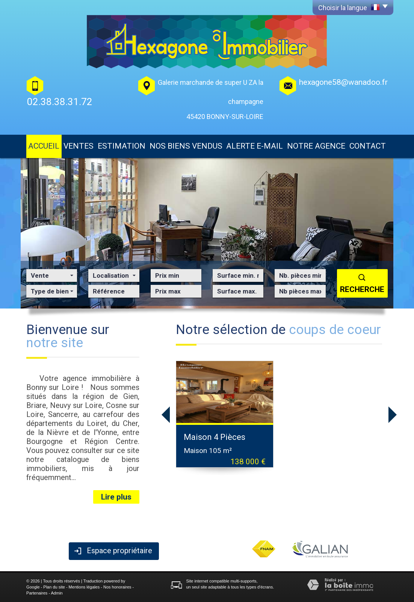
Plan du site (54, 587)
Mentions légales (84, 587)
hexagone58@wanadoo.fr (343, 82)
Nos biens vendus (186, 145)
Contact (367, 145)
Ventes (78, 145)
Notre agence (316, 145)
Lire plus (116, 496)
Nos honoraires (117, 587)
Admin (57, 593)
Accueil (43, 145)
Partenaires (36, 593)
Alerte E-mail (254, 145)
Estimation (121, 145)
